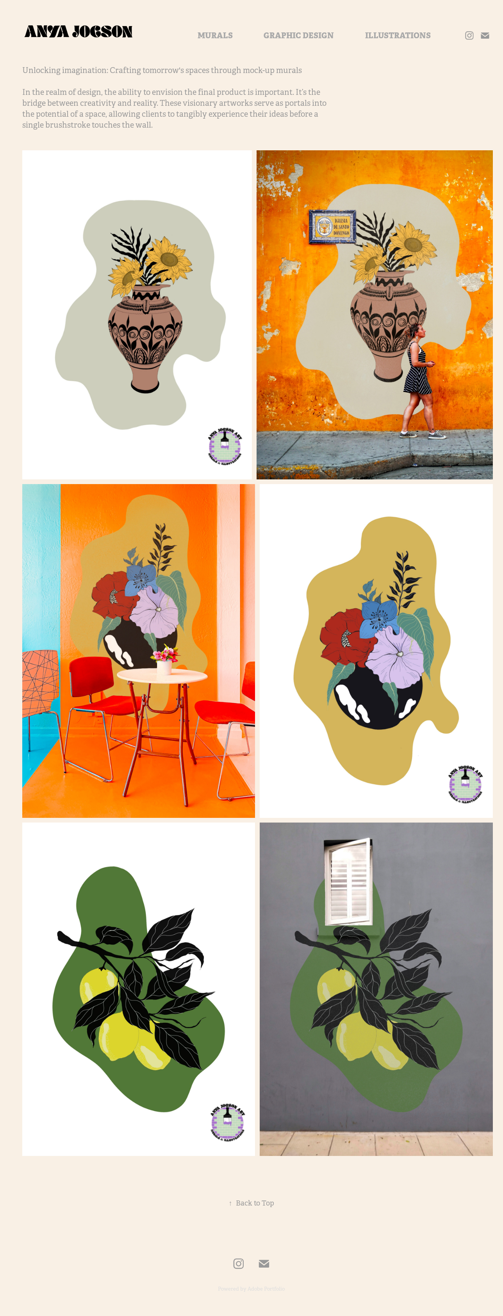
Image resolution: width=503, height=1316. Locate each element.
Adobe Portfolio (266, 1289)
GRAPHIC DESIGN (299, 35)
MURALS (215, 35)
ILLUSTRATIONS (398, 35)
